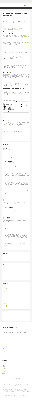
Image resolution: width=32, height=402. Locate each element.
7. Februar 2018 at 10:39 (11, 208)
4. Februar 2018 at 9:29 (9, 200)
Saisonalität (5, 301)
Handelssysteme (5, 37)
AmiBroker (8, 96)
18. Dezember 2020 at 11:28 (10, 218)
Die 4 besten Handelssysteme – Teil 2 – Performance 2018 (12, 274)
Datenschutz (3, 373)
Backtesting (5, 291)
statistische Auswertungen (11, 27)
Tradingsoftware (15, 29)
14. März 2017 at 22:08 (9, 149)
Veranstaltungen (7, 289)
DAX (4, 293)
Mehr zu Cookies (16, 1)
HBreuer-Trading (16, 2)
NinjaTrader (21, 91)
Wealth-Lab (13, 93)
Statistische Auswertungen (8, 299)
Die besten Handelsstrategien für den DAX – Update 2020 (12, 270)
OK (20, 1)
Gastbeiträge (6, 288)
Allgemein (4, 287)
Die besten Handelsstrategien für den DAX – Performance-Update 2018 (14, 272)
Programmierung (5, 295)
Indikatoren (25, 36)
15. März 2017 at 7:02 (11, 162)
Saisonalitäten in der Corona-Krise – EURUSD (10, 268)
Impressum (3, 371)
